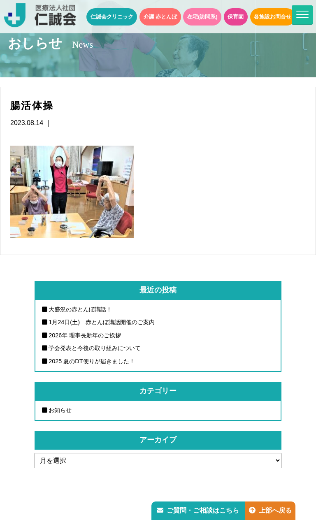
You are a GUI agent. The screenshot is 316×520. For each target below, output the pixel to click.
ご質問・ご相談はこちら (198, 510)
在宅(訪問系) (202, 17)
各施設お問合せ (272, 17)
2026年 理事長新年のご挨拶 (85, 335)
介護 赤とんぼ (160, 17)
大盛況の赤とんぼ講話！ (80, 309)
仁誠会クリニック (112, 17)
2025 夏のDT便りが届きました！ (92, 361)
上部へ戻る (270, 510)
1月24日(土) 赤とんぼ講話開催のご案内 (102, 322)
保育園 (236, 17)
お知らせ (60, 410)
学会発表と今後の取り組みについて (95, 348)
